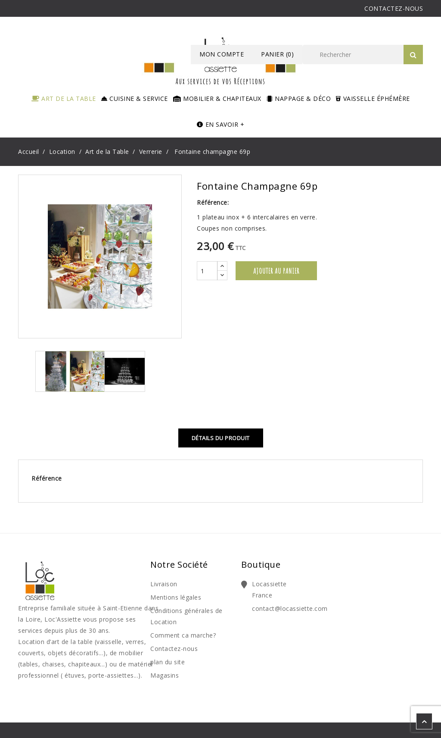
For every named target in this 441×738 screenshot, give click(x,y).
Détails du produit (221, 438)
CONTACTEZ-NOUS (393, 8)
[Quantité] (207, 270)
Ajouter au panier (276, 270)
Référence (46, 478)
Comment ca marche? (183, 635)
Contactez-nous (174, 648)
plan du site (167, 662)
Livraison (163, 584)
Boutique (260, 564)
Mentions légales (175, 597)
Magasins (164, 675)
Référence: (213, 202)
